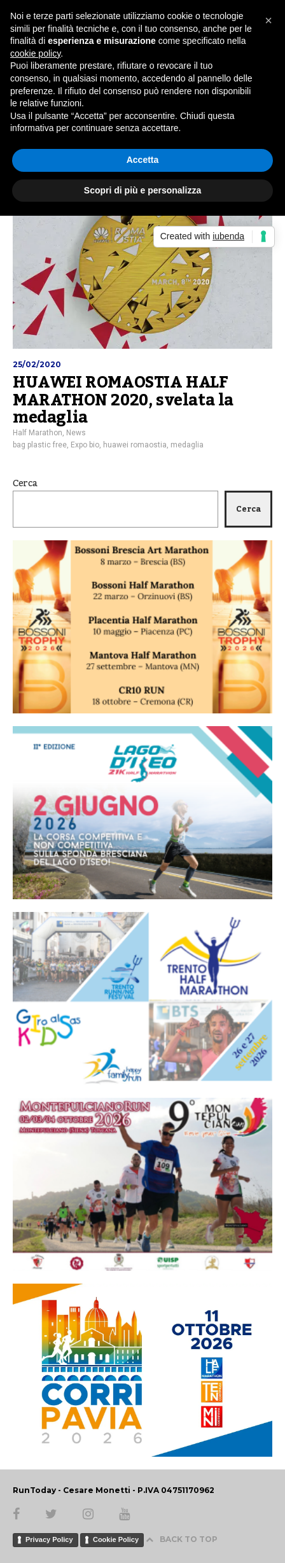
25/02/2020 (37, 364)
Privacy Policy (49, 1539)
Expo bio (85, 444)
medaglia (187, 444)
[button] (268, 20)
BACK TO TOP (182, 1539)
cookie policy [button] (35, 53)
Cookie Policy (116, 1539)
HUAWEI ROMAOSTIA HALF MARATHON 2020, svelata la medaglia (123, 400)
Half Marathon (37, 432)
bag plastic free (40, 444)
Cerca (25, 484)
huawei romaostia (135, 444)
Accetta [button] (143, 160)
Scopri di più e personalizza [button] (142, 190)
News (76, 432)
